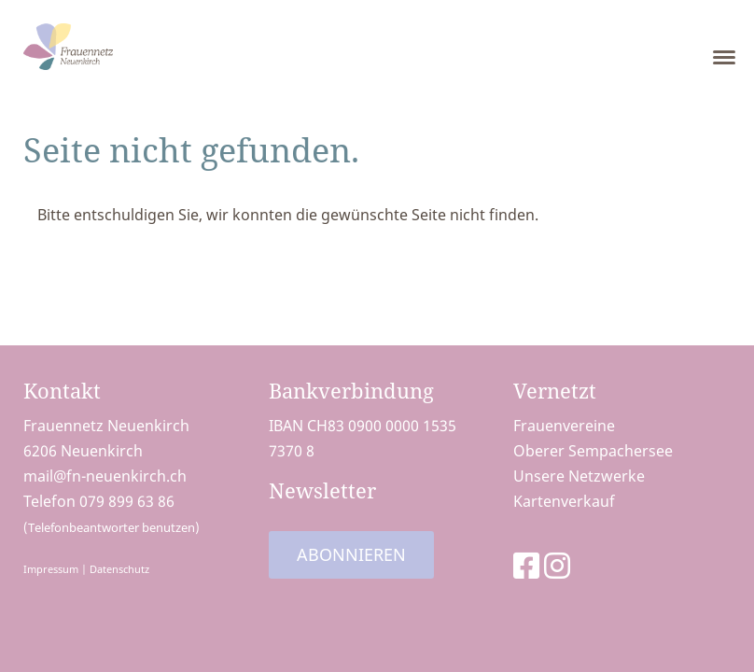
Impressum (50, 569)
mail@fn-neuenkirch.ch (105, 476)
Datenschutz (119, 569)
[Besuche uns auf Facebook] (526, 565)
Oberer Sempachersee (593, 451)
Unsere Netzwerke (579, 476)
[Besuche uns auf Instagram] (557, 565)
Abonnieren (351, 554)
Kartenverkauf (564, 501)
